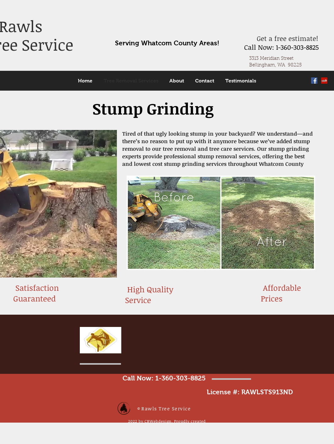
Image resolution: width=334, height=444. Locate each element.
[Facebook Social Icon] (314, 80)
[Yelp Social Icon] (324, 80)
